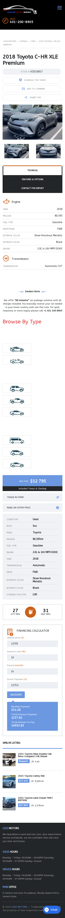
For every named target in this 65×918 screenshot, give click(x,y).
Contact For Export (32, 188)
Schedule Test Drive (32, 79)
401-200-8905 (21, 22)
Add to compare (33, 88)
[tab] (32, 170)
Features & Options (32, 179)
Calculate (16, 695)
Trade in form (33, 497)
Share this (33, 97)
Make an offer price (33, 507)
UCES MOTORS (19, 907)
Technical (32, 170)
